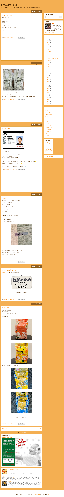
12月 (49, 44)
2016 (48, 88)
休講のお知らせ (7, 15)
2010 (48, 99)
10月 (49, 46)
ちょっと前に (6, 128)
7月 (49, 62)
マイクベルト (48, 129)
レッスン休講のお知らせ (10, 270)
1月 (49, 73)
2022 (48, 77)
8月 (49, 49)
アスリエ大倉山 (5, 272)
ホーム (22, 428)
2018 (48, 85)
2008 (48, 103)
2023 (48, 75)
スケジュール (48, 123)
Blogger (48, 494)
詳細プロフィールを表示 (50, 32)
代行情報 (47, 135)
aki (53, 23)
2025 (48, 40)
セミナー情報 (48, 125)
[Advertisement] (21, 50)
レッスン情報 (48, 131)
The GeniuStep (48, 116)
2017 (48, 86)
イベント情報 (48, 121)
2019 (48, 83)
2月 (49, 71)
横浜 (46, 133)
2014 (48, 92)
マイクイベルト (48, 127)
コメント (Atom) (23, 432)
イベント (47, 119)
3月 (49, 69)
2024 (48, 42)
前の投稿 (39, 428)
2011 (48, 97)
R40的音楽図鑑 (48, 114)
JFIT (3, 67)
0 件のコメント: (13, 37)
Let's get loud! (9, 4)
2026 (48, 39)
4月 (49, 68)
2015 (48, 90)
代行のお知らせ (5, 476)
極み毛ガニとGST (11, 481)
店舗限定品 (5, 308)
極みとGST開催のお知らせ (13, 469)
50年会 (46, 110)
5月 (49, 66)
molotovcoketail (37, 494)
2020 (48, 81)
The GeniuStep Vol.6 (7, 437)
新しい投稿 (4, 428)
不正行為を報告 (49, 156)
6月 (49, 64)
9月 (49, 47)
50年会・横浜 (48, 112)
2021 (48, 79)
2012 (48, 95)
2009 (48, 101)
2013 (48, 94)
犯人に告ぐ (6, 198)
